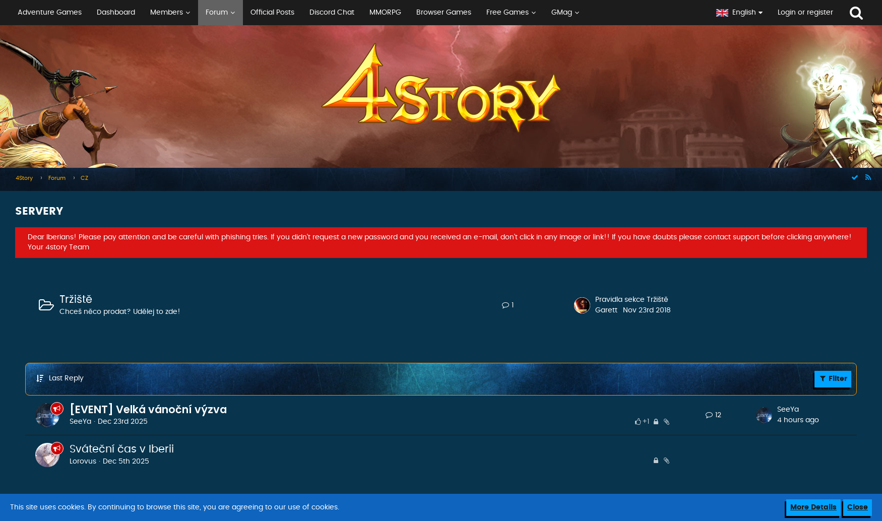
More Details (813, 507)
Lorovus (83, 461)
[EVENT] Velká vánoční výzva (148, 409)
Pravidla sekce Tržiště (631, 299)
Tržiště (75, 299)
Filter (832, 378)
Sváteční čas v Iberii (122, 449)
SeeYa (80, 421)
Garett (606, 310)
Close (857, 507)
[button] (354, 12)
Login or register (805, 12)
